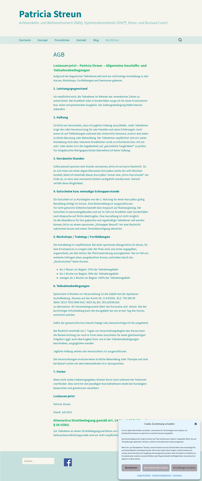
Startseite (25, 40)
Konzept (43, 40)
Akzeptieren (131, 467)
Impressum (177, 475)
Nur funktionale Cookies (156, 467)
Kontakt (81, 40)
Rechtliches (112, 40)
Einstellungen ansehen (184, 467)
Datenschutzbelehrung (161, 475)
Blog (96, 40)
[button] (195, 424)
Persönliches (62, 40)
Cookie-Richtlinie (144, 475)
